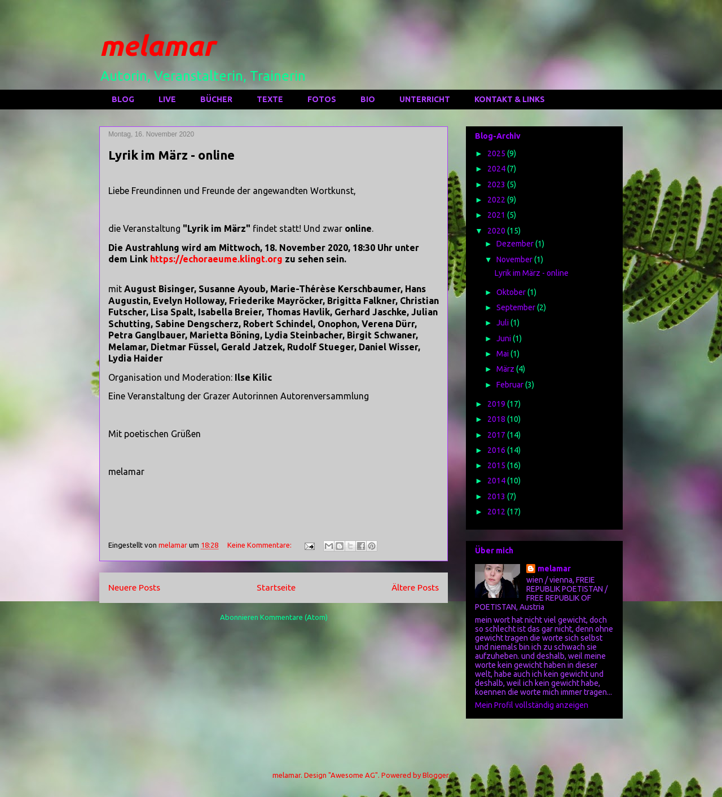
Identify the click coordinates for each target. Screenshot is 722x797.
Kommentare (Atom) (294, 617)
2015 (497, 465)
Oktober (511, 292)
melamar (157, 45)
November (515, 259)
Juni (504, 338)
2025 (497, 153)
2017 (497, 434)
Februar (510, 384)
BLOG (123, 99)
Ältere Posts (415, 587)
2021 (497, 214)
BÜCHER (216, 99)
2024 (497, 168)
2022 (497, 199)
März (506, 368)
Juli (503, 322)
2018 (497, 419)
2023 (497, 184)
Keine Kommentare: (260, 545)
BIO (367, 99)
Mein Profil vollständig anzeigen (531, 705)
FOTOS (321, 99)
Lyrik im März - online (171, 155)
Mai (503, 353)
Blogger (435, 775)
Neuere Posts (134, 587)
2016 (497, 450)
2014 (497, 480)
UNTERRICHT (424, 99)
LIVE (167, 99)
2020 (497, 230)
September (516, 307)
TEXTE (270, 99)
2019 (497, 403)
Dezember (515, 243)
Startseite (276, 587)
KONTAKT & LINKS (509, 99)
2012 (497, 511)
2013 (497, 496)
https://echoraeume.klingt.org (217, 259)
